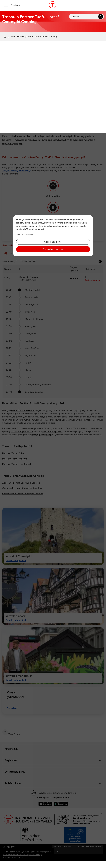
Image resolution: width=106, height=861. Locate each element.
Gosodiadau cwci (53, 241)
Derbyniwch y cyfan (53, 249)
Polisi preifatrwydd (25, 234)
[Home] (5, 36)
